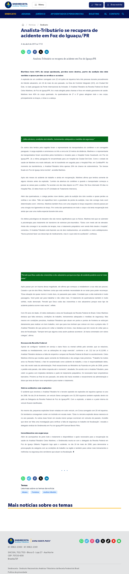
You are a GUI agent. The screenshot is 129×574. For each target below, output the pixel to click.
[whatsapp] (23, 52)
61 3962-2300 (15, 547)
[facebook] (35, 52)
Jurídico (40, 14)
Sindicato (10, 14)
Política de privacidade (17, 572)
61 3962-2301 (31, 547)
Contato (114, 14)
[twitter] (41, 52)
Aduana (25, 14)
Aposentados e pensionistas (67, 14)
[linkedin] (47, 52)
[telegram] (29, 52)
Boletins (94, 14)
